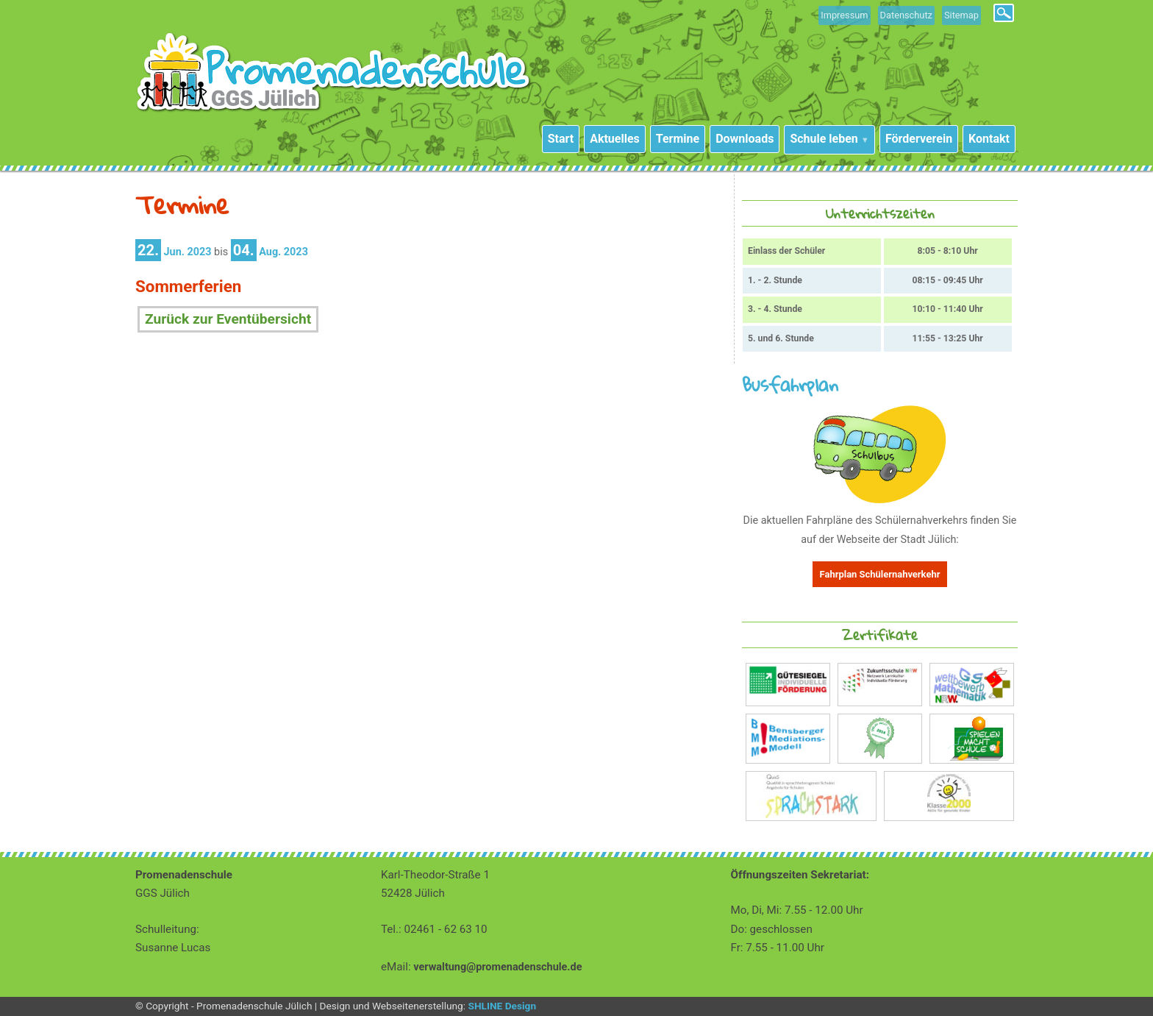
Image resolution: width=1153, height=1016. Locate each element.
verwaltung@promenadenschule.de (497, 967)
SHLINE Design (502, 1006)
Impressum (844, 15)
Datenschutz (906, 15)
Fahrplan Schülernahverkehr (880, 574)
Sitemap (961, 15)
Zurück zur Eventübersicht (228, 318)
